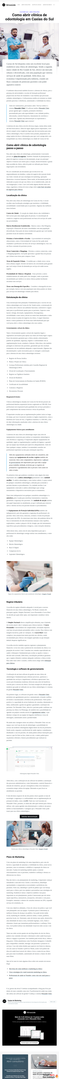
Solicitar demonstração (29, 816)
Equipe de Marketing (14, 1000)
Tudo (18, 4)
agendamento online (38, 712)
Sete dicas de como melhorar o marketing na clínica (25, 969)
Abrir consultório (26, 4)
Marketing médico (47, 4)
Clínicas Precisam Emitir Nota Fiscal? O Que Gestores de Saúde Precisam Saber (15, 1070)
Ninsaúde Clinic (44, 108)
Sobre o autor (52, 1001)
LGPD (26, 801)
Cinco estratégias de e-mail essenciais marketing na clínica (28, 972)
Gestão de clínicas (36, 4)
